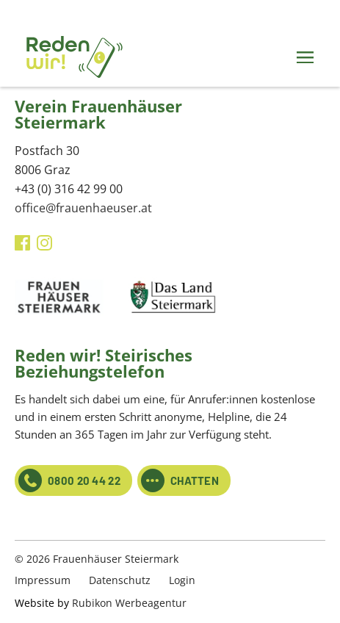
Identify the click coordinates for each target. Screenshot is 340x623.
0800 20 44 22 (69, 480)
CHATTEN (180, 480)
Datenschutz (120, 580)
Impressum (42, 580)
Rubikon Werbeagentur (129, 603)
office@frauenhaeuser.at (83, 208)
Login (182, 580)
